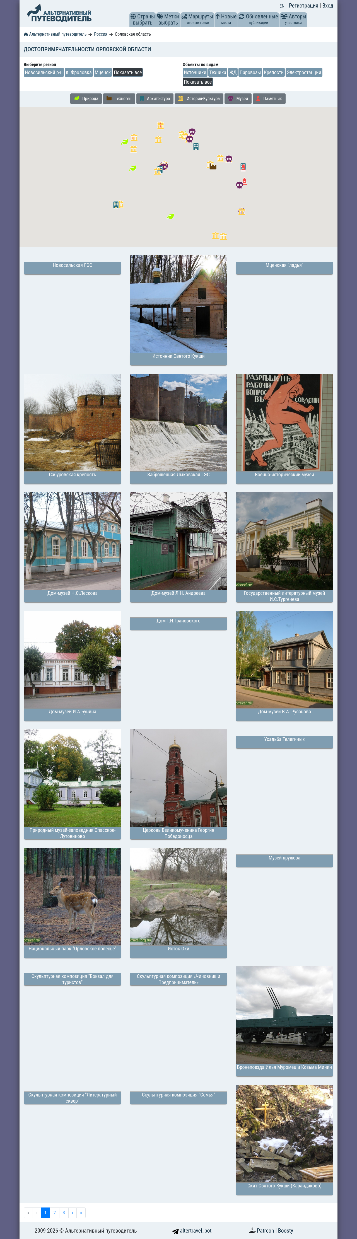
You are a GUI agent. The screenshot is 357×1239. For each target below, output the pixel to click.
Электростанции (304, 72)
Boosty (285, 1230)
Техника (217, 72)
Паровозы (250, 72)
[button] (133, 16)
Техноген (119, 98)
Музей (238, 98)
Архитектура (155, 98)
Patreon (266, 1230)
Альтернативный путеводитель (55, 34)
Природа (86, 98)
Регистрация (304, 5)
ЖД (233, 72)
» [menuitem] (81, 1212)
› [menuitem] (72, 1212)
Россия (100, 34)
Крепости (274, 72)
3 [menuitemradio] (64, 1212)
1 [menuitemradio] (45, 1212)
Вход (327, 5)
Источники (195, 72)
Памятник (269, 98)
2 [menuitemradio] (55, 1212)
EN (281, 6)
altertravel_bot (192, 1230)
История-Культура (199, 98)
